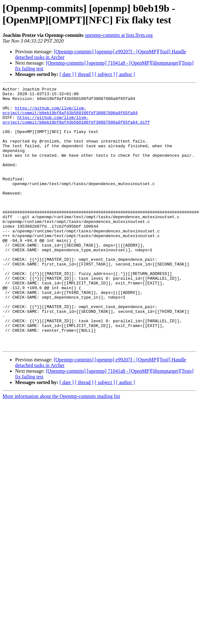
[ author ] (125, 74)
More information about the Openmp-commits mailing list (61, 448)
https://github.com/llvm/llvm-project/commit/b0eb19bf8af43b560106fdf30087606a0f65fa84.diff (76, 126)
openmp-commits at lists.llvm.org (119, 35)
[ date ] (67, 74)
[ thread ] (84, 74)
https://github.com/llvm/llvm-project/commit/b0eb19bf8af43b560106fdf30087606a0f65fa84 (70, 115)
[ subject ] (105, 74)
